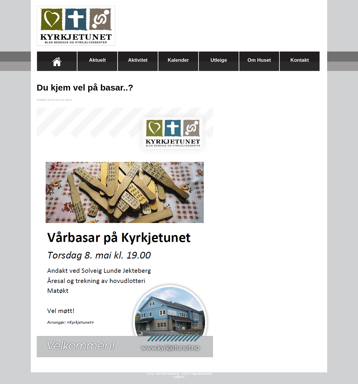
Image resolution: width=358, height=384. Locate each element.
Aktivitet (138, 60)
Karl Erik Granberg (167, 373)
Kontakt (299, 60)
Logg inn (179, 376)
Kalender (178, 60)
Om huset (259, 60)
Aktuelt (97, 60)
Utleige (218, 60)
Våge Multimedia (201, 373)
